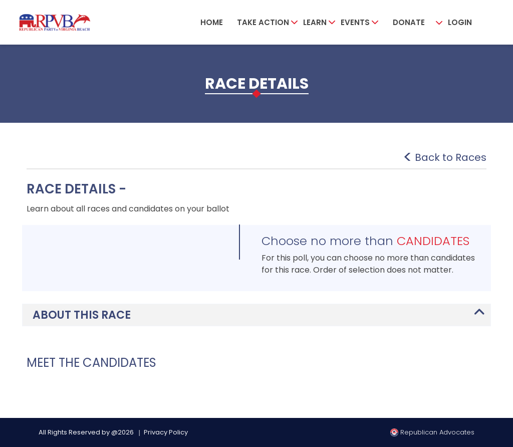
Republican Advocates (432, 432)
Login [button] (460, 22)
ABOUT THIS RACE (82, 315)
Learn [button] (315, 22)
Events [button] (355, 22)
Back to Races (450, 157)
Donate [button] (409, 22)
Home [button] (211, 22)
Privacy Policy (166, 432)
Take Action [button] (263, 22)
